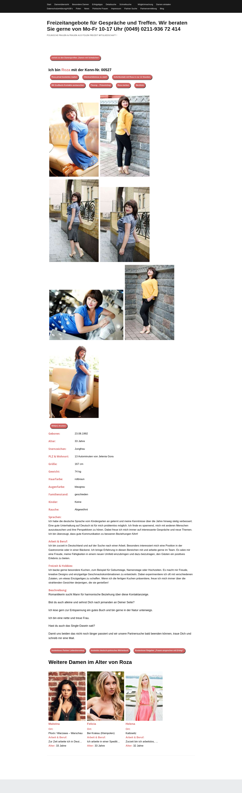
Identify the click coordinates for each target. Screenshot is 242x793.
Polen (78, 8)
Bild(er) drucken (59, 426)
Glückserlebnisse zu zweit (95, 77)
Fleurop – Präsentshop (101, 85)
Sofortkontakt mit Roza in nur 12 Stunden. (132, 77)
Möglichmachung (145, 4)
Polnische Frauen (100, 8)
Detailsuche (111, 4)
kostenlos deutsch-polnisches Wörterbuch (109, 650)
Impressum (116, 8)
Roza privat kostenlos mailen (64, 77)
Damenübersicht (61, 4)
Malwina (54, 723)
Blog (162, 8)
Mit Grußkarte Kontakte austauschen (68, 85)
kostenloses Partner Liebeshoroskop (68, 650)
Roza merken (123, 85)
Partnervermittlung (148, 8)
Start (49, 4)
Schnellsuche (125, 4)
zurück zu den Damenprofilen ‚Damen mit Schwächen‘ (75, 58)
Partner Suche (130, 8)
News (86, 8)
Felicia (91, 723)
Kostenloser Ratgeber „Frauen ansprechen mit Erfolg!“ (159, 650)
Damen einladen (163, 4)
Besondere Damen (80, 4)
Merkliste (140, 85)
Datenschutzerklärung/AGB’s (60, 8)
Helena (130, 723)
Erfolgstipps (97, 4)
